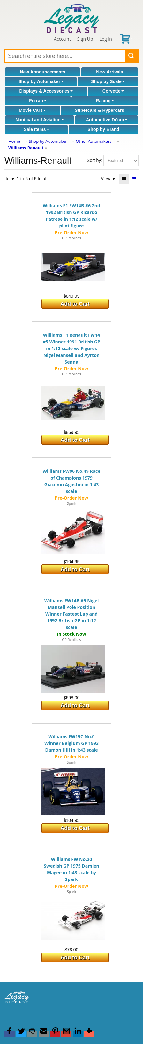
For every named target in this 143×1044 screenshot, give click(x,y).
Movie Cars (32, 110)
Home (14, 141)
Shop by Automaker (41, 81)
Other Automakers (93, 141)
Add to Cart (74, 304)
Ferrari (37, 100)
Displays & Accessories (45, 91)
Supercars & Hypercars (99, 110)
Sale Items (36, 129)
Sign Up (85, 39)
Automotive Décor (107, 119)
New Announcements (42, 71)
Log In (105, 39)
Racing (105, 100)
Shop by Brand (103, 129)
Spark (71, 503)
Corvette (113, 91)
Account (62, 39)
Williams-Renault (26, 147)
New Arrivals (109, 71)
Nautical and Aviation (40, 119)
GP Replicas (71, 237)
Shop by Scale (108, 81)
